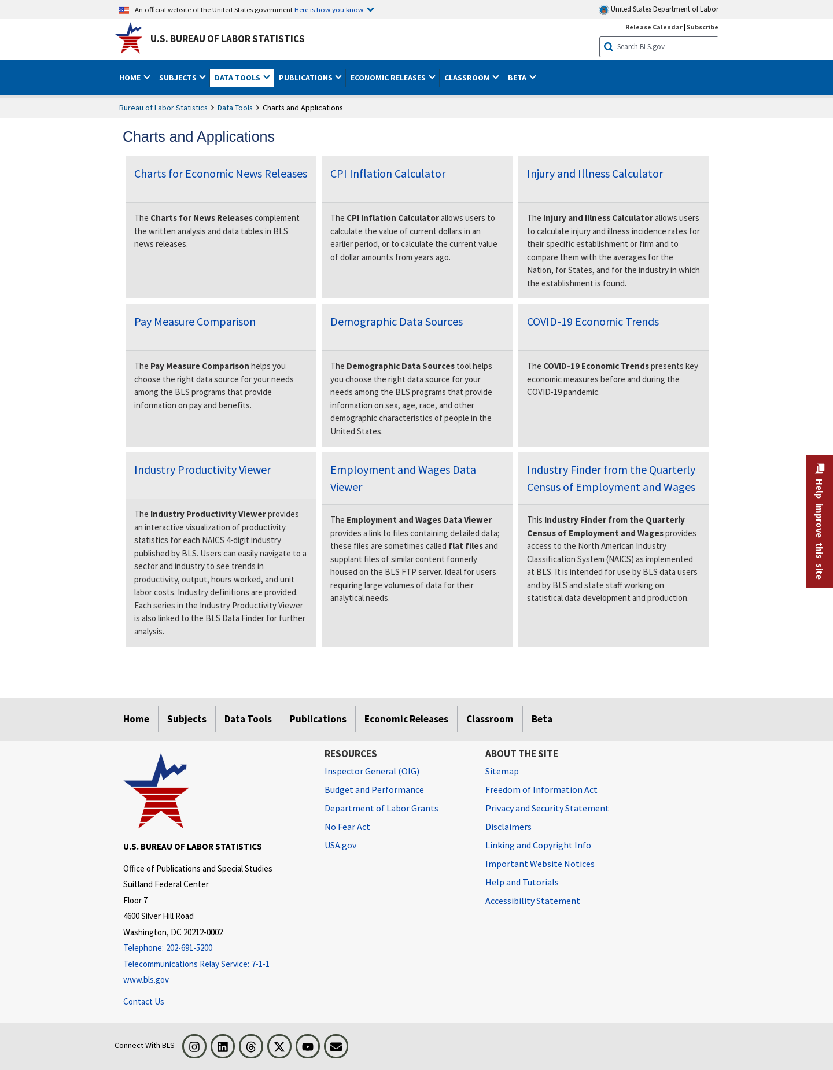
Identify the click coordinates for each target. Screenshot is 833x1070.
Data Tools (235, 107)
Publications (318, 719)
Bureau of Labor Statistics (163, 107)
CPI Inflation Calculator (387, 173)
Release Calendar (654, 27)
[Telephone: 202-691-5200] (215, 948)
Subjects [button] (178, 77)
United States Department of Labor (658, 9)
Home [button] (130, 77)
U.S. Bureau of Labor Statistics (227, 38)
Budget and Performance (374, 789)
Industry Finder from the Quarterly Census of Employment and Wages (611, 478)
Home (136, 719)
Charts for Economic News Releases (220, 173)
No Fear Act (347, 826)
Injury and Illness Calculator (595, 173)
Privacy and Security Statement (547, 808)
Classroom (490, 719)
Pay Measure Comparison (195, 321)
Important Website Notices (540, 863)
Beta (542, 719)
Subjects (187, 719)
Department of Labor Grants (381, 808)
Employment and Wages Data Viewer (403, 478)
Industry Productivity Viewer (202, 469)
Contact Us (143, 1001)
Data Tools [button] (238, 77)
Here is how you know (328, 9)
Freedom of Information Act (541, 789)
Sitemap (502, 771)
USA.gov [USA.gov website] (340, 845)
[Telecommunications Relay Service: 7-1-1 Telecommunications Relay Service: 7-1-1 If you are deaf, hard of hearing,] (215, 964)
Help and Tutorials (522, 882)
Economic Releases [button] (389, 77)
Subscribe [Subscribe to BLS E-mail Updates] (702, 27)
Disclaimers (508, 826)
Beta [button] (518, 77)
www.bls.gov (146, 979)
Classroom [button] (468, 77)
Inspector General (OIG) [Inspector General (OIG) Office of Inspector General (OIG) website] (372, 771)
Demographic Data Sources (396, 321)
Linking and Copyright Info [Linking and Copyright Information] (538, 845)
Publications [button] (306, 77)
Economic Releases (406, 719)
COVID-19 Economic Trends (593, 321)
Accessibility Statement (532, 900)
